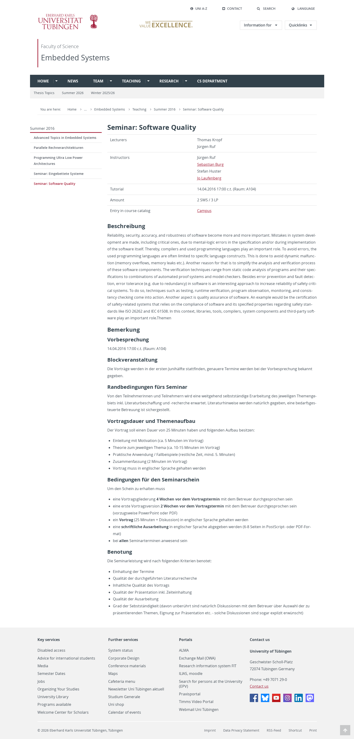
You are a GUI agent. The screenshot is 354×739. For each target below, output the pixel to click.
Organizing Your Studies (58, 689)
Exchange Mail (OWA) (197, 658)
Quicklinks (298, 25)
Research (169, 81)
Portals (185, 639)
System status (120, 650)
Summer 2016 (165, 109)
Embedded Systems (75, 57)
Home (43, 81)
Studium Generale (124, 696)
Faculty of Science (60, 46)
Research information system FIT (207, 666)
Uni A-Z (198, 8)
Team (98, 81)
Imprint (210, 730)
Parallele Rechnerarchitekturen (58, 147)
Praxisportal (189, 694)
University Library (52, 696)
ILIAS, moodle (190, 673)
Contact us (260, 639)
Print (313, 730)
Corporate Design (123, 658)
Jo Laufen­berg (209, 178)
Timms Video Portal (196, 701)
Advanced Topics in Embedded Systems (65, 137)
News (72, 81)
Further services (123, 639)
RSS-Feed (274, 730)
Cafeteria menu (121, 681)
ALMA (184, 650)
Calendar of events (124, 712)
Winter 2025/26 (103, 93)
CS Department (212, 81)
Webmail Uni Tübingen (199, 709)
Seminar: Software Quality (203, 109)
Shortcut (295, 730)
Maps (113, 673)
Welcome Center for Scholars (63, 712)
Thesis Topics (44, 93)
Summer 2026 (73, 93)
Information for (258, 25)
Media (42, 666)
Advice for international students (66, 658)
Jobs (41, 681)
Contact (232, 8)
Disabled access (51, 650)
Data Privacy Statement (241, 730)
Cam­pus (204, 210)
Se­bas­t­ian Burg (210, 164)
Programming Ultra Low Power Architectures (58, 160)
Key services (48, 639)
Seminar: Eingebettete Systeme (59, 173)
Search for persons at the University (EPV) (210, 684)
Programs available (54, 704)
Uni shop (116, 704)
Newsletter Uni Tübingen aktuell (136, 689)
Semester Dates (51, 673)
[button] (266, 8)
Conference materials (127, 666)
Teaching (131, 81)
